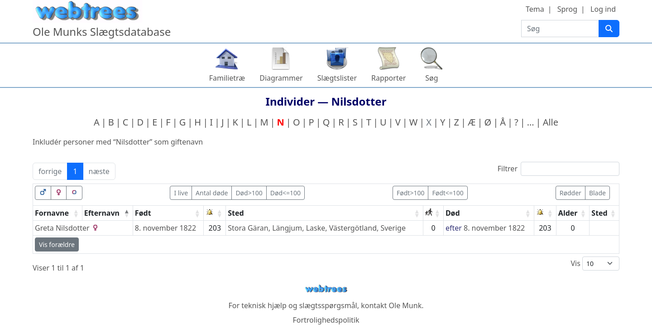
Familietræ (227, 78)
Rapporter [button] (388, 78)
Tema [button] (535, 9)
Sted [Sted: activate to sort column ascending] (236, 213)
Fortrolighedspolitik (325, 320)
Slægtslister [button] (337, 78)
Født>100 (410, 193)
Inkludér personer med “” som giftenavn (118, 142)
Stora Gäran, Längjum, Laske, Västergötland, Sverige (317, 228)
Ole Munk (405, 305)
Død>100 (248, 193)
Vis (594, 263)
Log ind (603, 9)
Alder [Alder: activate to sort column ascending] (568, 213)
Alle (550, 122)
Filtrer (558, 169)
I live (181, 193)
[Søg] (609, 28)
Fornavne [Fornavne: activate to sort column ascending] (52, 213)
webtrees (326, 289)
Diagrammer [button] (280, 78)
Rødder (570, 193)
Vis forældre (57, 244)
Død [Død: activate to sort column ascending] (453, 213)
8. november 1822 (165, 228)
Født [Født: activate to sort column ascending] (143, 213)
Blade (597, 193)
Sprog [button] (567, 9)
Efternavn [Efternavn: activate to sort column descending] (102, 213)
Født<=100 (447, 193)
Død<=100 (285, 193)
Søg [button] (431, 78)
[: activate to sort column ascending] (215, 213)
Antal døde (212, 193)
